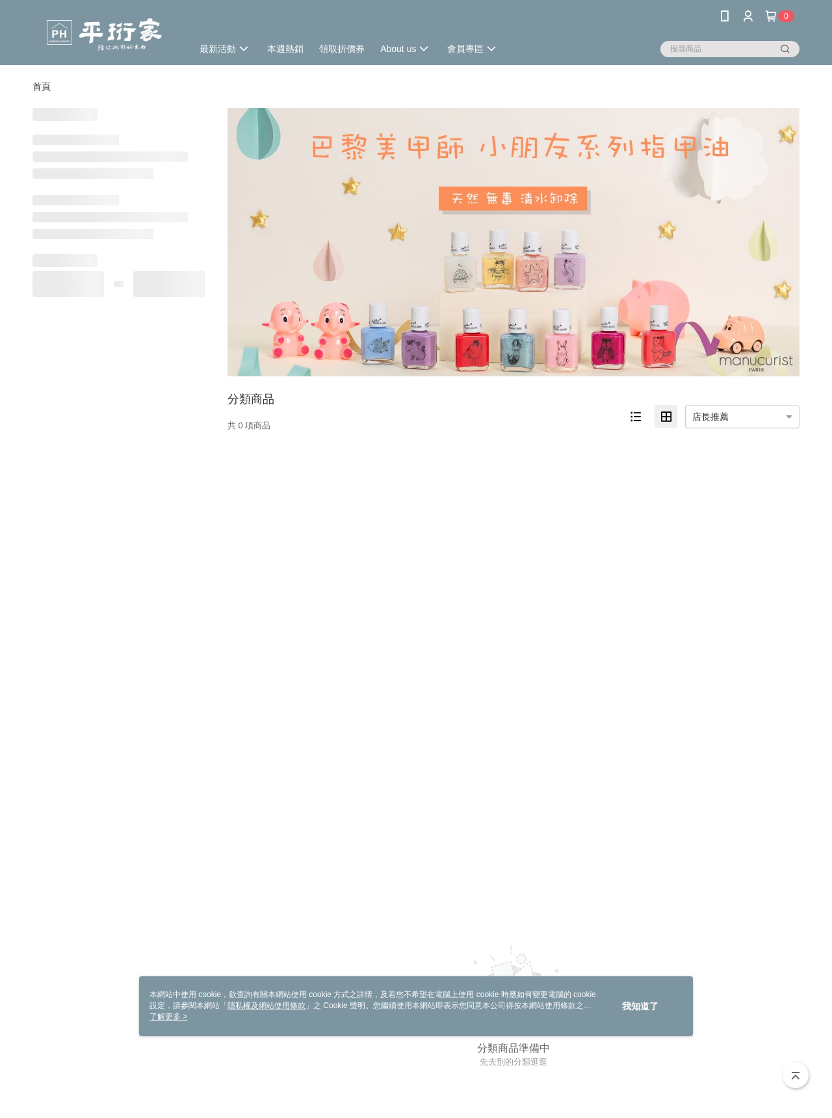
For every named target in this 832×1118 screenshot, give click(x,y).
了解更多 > (168, 1016)
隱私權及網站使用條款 (267, 1005)
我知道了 (640, 1006)
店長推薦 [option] (710, 416)
